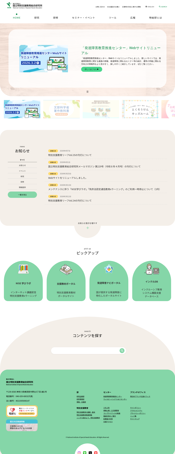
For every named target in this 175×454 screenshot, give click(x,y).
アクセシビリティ (136, 410)
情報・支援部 (81, 402)
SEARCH (164, 6)
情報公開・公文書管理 (111, 410)
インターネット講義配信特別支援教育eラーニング (23, 280)
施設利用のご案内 (109, 416)
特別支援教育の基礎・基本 (86, 412)
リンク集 (133, 416)
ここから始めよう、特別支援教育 (88, 417)
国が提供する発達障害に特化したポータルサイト (108, 280)
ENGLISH (151, 6)
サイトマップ (134, 419)
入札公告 (106, 407)
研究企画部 (80, 396)
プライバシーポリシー (138, 413)
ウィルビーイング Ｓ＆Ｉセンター (115, 399)
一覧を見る (22, 194)
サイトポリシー (135, 407)
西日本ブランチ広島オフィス (140, 396)
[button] (87, 91)
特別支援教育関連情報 (84, 415)
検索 (122, 350)
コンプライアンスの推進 (111, 413)
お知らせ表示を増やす (87, 223)
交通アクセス (108, 421)
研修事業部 (80, 399)
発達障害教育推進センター (112, 396)
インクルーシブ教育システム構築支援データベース (151, 281)
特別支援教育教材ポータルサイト (66, 281)
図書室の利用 (108, 419)
